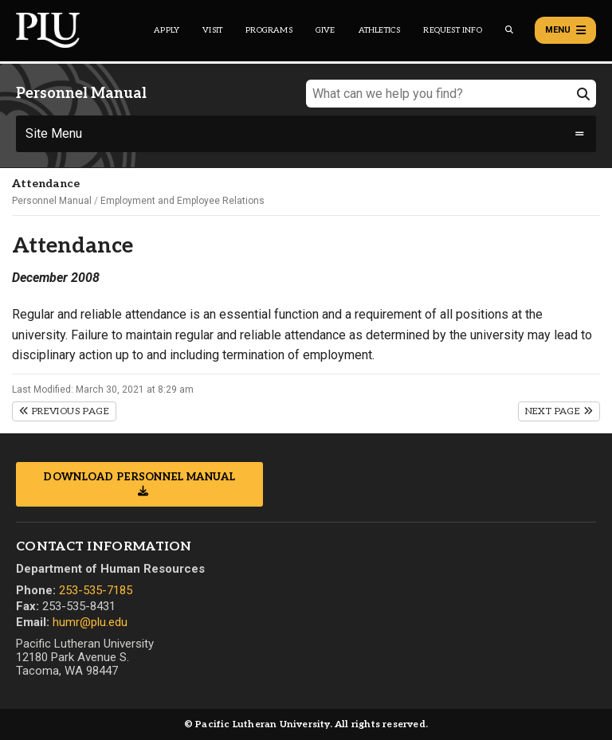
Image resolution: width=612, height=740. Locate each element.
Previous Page (64, 411)
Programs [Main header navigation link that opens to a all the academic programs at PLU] (268, 30)
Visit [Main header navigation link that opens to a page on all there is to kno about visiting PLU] (212, 30)
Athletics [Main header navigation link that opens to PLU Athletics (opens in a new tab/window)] (380, 30)
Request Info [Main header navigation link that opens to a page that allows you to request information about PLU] (452, 30)
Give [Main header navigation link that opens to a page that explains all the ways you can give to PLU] (325, 30)
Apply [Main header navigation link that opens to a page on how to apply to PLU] (166, 30)
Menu (565, 30)
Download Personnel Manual (139, 477)
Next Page (559, 411)
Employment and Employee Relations (182, 200)
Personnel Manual (52, 200)
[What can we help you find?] (451, 94)
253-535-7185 (95, 590)
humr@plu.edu (90, 622)
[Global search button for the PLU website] (509, 30)
